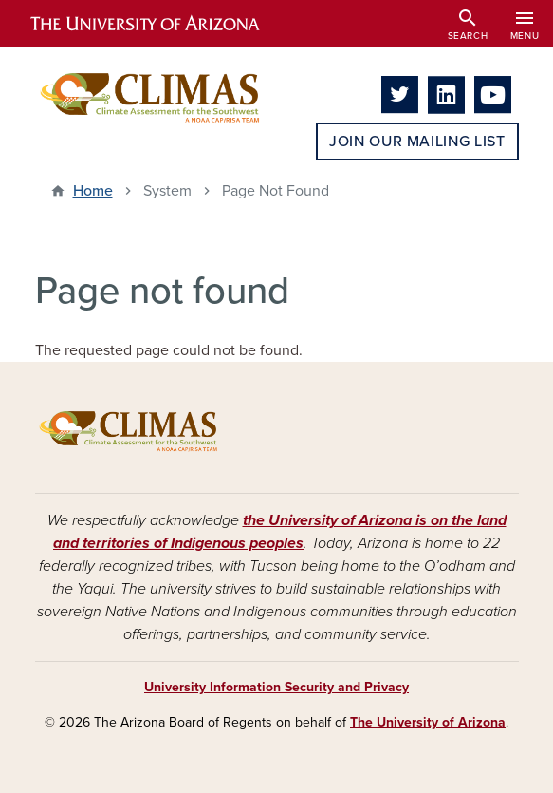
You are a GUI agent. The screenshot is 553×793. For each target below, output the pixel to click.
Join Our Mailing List (417, 141)
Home (93, 190)
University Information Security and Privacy (276, 687)
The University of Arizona (428, 722)
